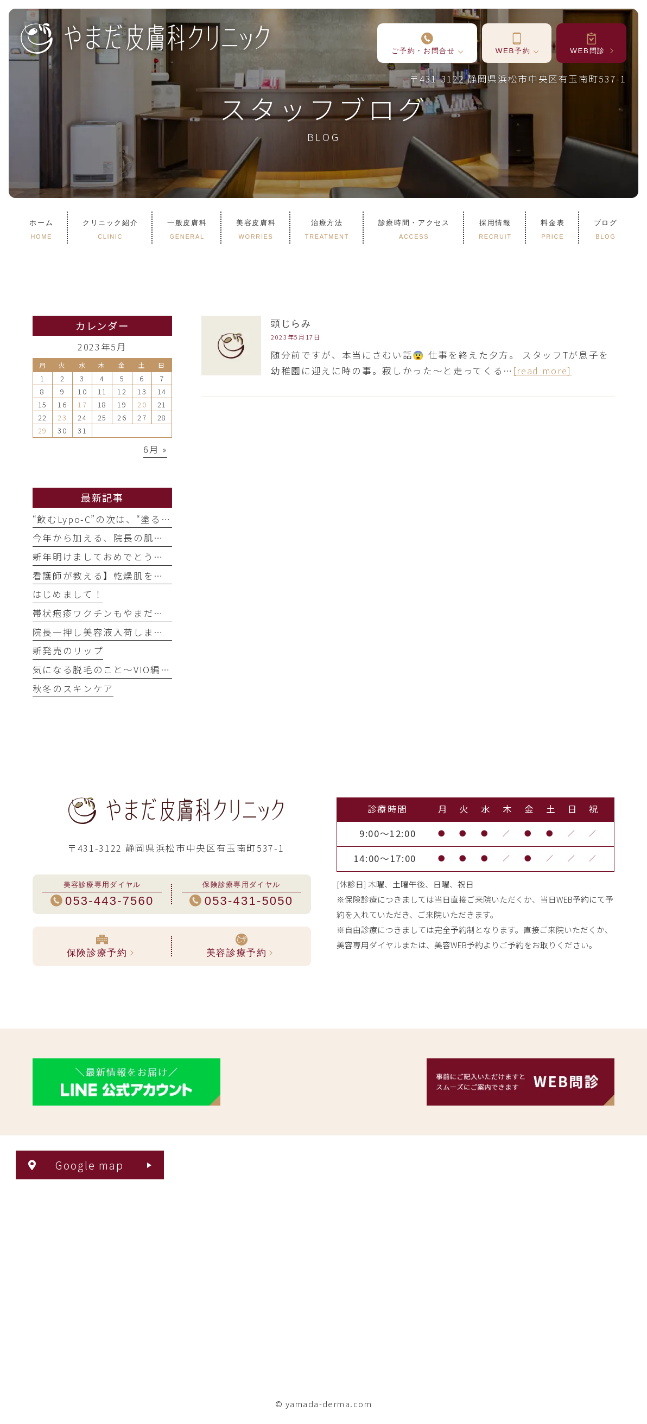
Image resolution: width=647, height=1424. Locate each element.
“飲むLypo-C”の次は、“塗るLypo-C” (116, 519)
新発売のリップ (68, 650)
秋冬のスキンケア (73, 688)
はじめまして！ (68, 594)
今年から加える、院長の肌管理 (103, 537)
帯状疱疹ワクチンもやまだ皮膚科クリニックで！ (144, 613)
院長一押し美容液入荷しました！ (109, 631)
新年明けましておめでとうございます (119, 556)
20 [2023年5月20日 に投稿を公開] (142, 404)
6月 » (155, 449)
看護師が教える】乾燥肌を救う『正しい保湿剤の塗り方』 (164, 575)
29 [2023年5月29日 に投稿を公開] (42, 430)
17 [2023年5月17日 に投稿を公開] (82, 404)
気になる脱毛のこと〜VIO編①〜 (107, 669)
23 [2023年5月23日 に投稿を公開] (62, 417)
